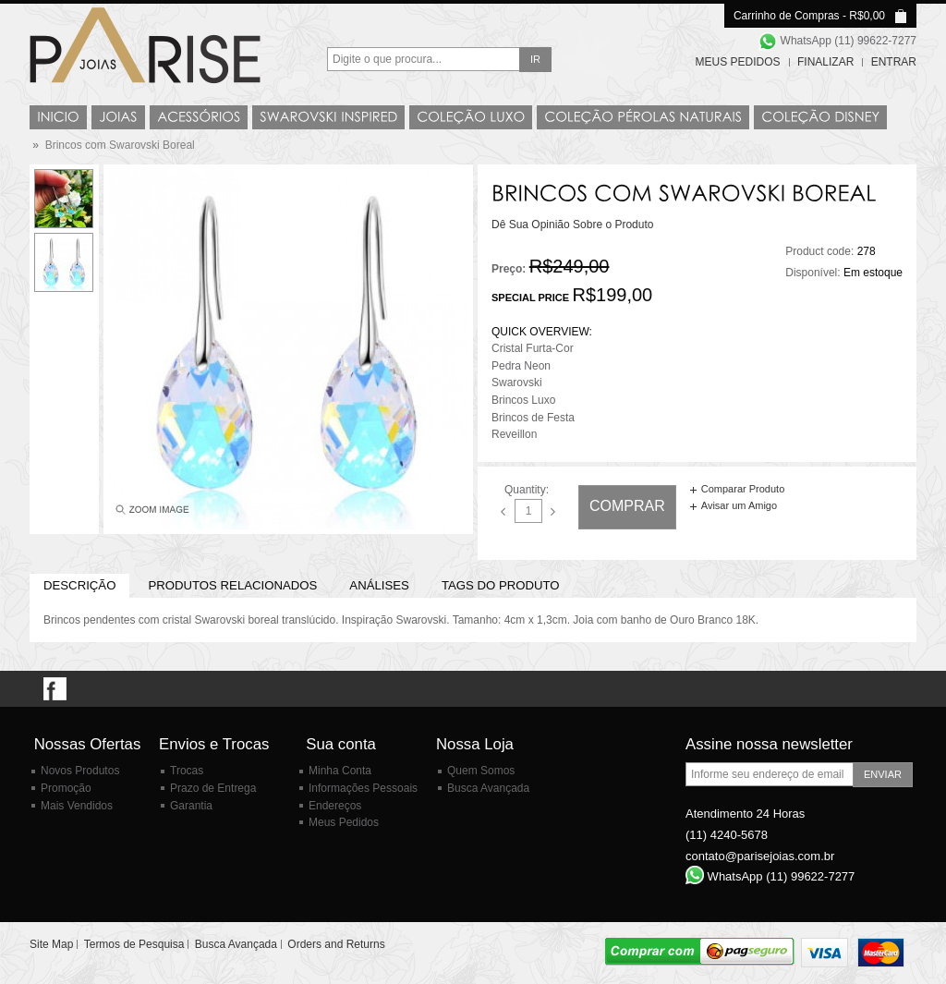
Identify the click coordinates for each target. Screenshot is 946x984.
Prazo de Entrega (213, 788)
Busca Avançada (488, 788)
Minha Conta (340, 770)
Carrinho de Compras (787, 15)
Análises (379, 585)
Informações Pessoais (363, 788)
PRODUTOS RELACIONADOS (232, 585)
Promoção (66, 788)
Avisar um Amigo (739, 505)
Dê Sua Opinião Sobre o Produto (572, 224)
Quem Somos (481, 770)
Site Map (51, 944)
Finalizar (825, 61)
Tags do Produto (501, 585)
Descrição (79, 585)
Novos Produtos (80, 770)
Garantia (191, 805)
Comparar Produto (743, 488)
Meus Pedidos (738, 61)
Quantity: (526, 489)
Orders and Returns (335, 944)
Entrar (893, 61)
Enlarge (151, 513)
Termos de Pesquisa (134, 944)
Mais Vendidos (77, 805)
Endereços (335, 805)
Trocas (186, 770)
